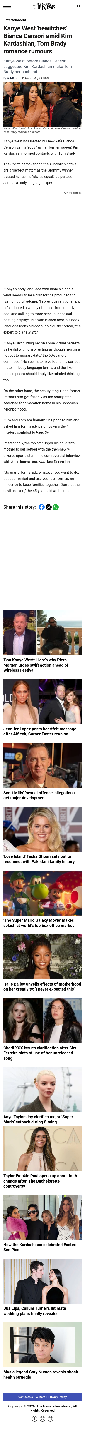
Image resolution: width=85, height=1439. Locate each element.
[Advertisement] (42, 238)
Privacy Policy (57, 1397)
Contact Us (25, 1397)
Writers (40, 1397)
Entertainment (14, 20)
